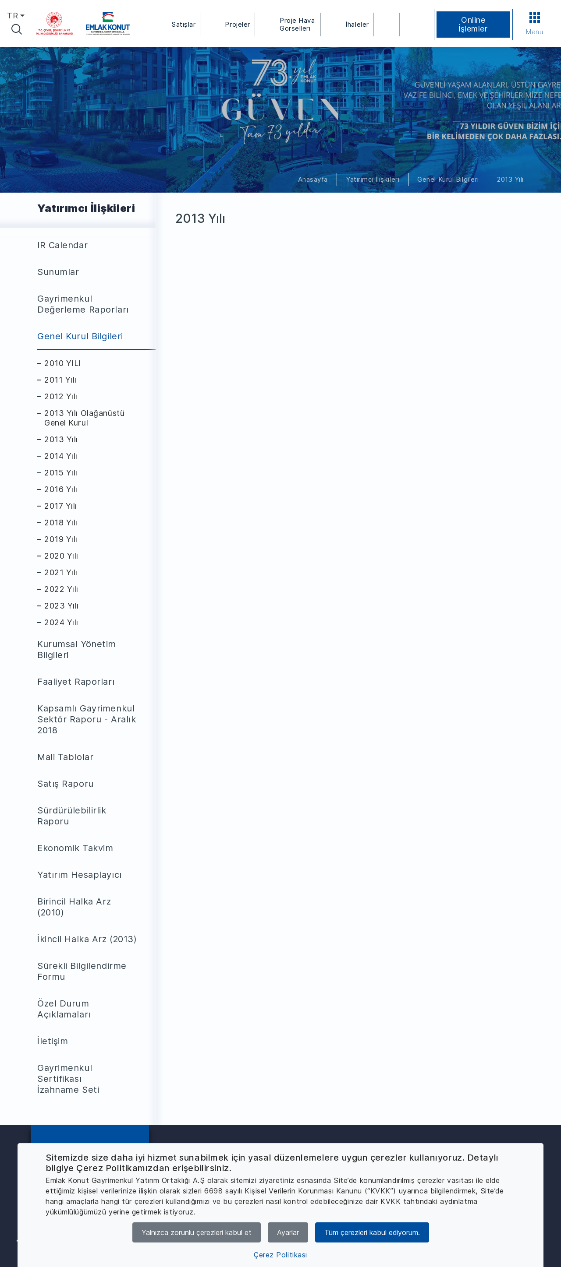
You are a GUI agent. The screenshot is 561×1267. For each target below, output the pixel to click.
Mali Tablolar (65, 757)
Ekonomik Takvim (75, 848)
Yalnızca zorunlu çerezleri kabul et (197, 1232)
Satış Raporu (65, 783)
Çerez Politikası (280, 1254)
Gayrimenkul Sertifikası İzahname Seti (68, 1079)
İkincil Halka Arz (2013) (87, 939)
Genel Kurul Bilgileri (448, 179)
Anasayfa (313, 179)
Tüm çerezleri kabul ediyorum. (372, 1232)
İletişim (52, 1041)
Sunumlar (58, 272)
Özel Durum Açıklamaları (64, 1009)
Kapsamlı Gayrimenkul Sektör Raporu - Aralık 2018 (86, 719)
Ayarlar (288, 1232)
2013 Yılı (510, 179)
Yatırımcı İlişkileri (372, 179)
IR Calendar (62, 245)
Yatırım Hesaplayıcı (79, 874)
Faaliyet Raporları (75, 681)
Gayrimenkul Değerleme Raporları (83, 304)
